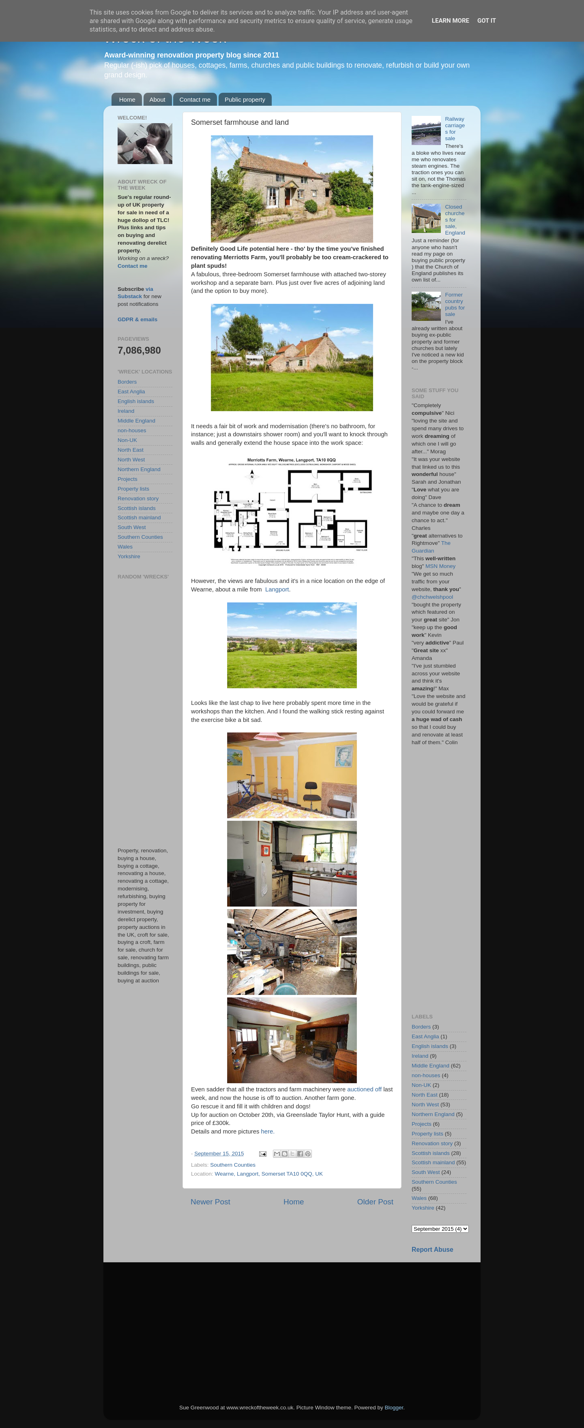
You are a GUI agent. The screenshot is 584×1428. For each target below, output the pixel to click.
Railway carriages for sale (455, 129)
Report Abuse (432, 1249)
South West (132, 527)
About (157, 99)
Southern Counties (233, 1165)
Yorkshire (129, 556)
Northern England (139, 469)
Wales (125, 547)
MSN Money (440, 566)
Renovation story (138, 498)
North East (131, 450)
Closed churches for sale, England (455, 220)
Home (127, 99)
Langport (277, 589)
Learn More (450, 20)
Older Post (375, 1201)
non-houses (132, 430)
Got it (486, 20)
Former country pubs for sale (455, 305)
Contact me (194, 99)
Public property (245, 99)
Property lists (133, 489)
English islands (136, 401)
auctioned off (364, 1089)
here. (268, 1131)
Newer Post (210, 1201)
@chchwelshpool (432, 597)
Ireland (126, 411)
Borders (127, 382)
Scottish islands (137, 508)
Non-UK (127, 440)
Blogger (393, 1408)
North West (131, 460)
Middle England (136, 421)
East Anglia (131, 391)
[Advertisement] (145, 713)
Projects (127, 479)
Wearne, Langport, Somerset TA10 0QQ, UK (269, 1174)
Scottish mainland (139, 517)
